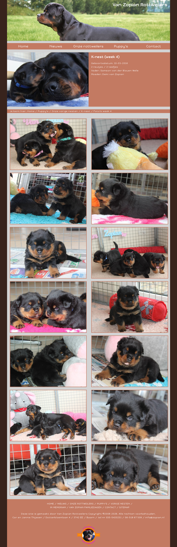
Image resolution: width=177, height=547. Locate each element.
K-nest (85, 111)
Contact (153, 46)
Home (23, 46)
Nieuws (55, 46)
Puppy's (121, 46)
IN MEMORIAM (58, 507)
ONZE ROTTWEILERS (82, 503)
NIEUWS (62, 503)
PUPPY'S (102, 503)
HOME (50, 503)
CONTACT (110, 507)
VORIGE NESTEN (120, 503)
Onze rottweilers (88, 46)
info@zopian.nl (155, 517)
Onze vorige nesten (65, 111)
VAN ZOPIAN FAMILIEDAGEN (85, 507)
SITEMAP (124, 507)
